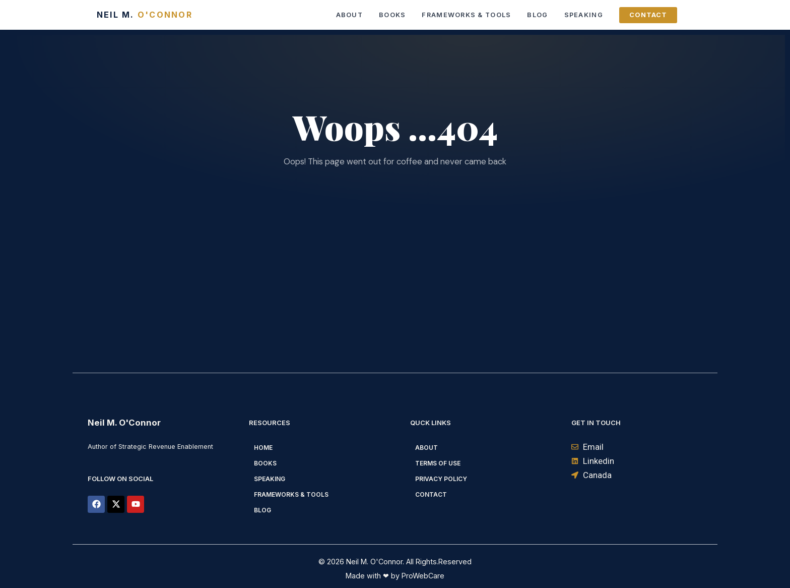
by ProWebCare (416, 575)
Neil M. (144, 15)
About (349, 15)
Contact (648, 15)
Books (392, 15)
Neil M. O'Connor (124, 423)
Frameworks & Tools (466, 15)
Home (263, 447)
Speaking (583, 15)
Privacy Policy (441, 479)
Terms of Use (437, 463)
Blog (537, 15)
